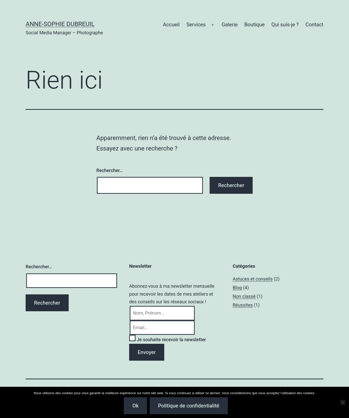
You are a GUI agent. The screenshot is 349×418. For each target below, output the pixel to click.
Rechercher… (109, 170)
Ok (135, 406)
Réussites (243, 305)
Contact (314, 25)
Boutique (254, 25)
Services (196, 25)
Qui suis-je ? (285, 25)
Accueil (171, 25)
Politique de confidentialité (188, 406)
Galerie (230, 25)
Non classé (244, 296)
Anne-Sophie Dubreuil (60, 24)
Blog (237, 287)
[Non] (342, 402)
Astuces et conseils (253, 279)
